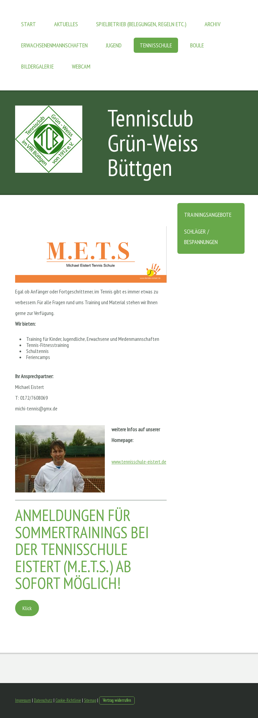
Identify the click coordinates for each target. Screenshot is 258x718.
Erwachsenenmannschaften (54, 45)
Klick (27, 608)
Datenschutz (43, 700)
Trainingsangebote (207, 214)
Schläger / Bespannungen (201, 237)
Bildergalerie (37, 66)
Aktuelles (66, 24)
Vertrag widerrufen (117, 700)
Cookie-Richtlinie (68, 700)
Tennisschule (156, 45)
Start (28, 24)
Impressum (23, 700)
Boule (197, 45)
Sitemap (90, 700)
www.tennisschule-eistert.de (139, 461)
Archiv (212, 24)
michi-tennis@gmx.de (36, 408)
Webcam (81, 66)
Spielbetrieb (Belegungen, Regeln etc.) (141, 24)
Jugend (114, 45)
